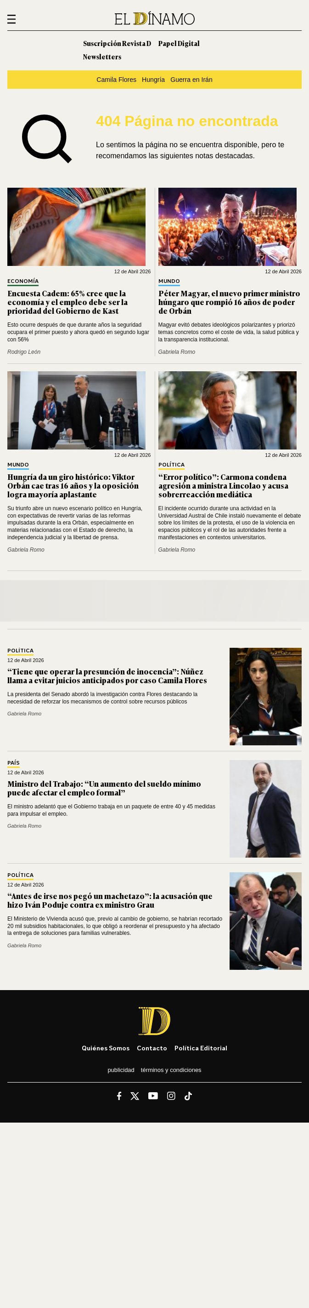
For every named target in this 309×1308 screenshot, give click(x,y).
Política (171, 465)
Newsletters (102, 56)
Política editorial (200, 1048)
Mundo (169, 281)
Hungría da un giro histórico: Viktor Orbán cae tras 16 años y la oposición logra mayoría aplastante (73, 485)
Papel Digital (179, 43)
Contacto (152, 1048)
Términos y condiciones (171, 1069)
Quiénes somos (105, 1048)
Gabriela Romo (177, 352)
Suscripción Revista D (117, 43)
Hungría (153, 79)
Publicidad (120, 1069)
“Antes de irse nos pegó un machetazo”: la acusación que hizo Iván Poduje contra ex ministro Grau (110, 900)
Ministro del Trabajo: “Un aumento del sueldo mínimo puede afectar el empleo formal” (104, 788)
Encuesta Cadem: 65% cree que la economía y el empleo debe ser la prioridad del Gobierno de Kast (67, 302)
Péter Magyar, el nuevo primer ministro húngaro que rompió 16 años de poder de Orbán (229, 302)
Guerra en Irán (191, 79)
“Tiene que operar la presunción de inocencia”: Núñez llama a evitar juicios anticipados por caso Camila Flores (107, 676)
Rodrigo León (23, 352)
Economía (23, 281)
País (13, 763)
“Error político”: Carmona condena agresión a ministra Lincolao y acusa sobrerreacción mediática (223, 485)
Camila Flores (116, 79)
